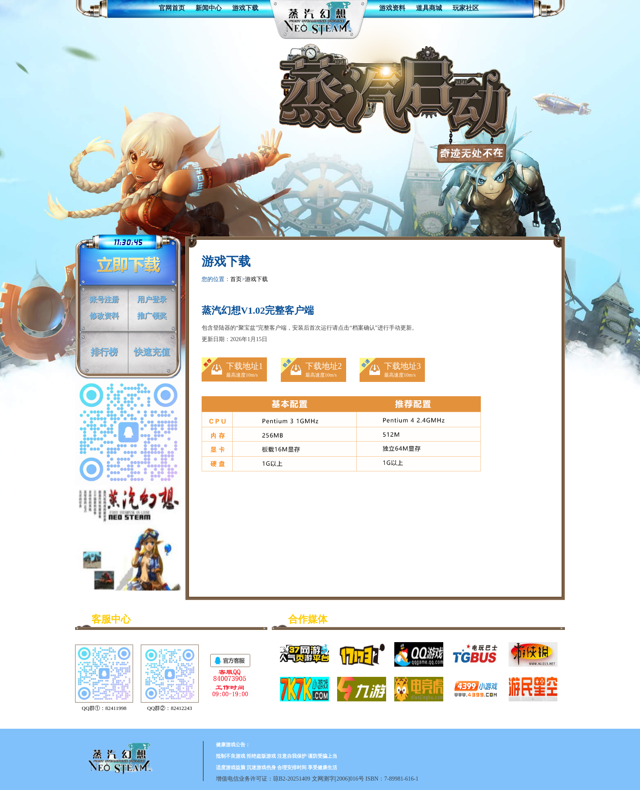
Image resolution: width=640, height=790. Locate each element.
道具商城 (429, 7)
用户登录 (152, 298)
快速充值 (152, 350)
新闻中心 (209, 7)
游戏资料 (392, 7)
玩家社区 (466, 7)
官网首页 (172, 7)
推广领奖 (152, 315)
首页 (236, 279)
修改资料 (104, 315)
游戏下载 (245, 7)
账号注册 (104, 298)
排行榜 (104, 350)
